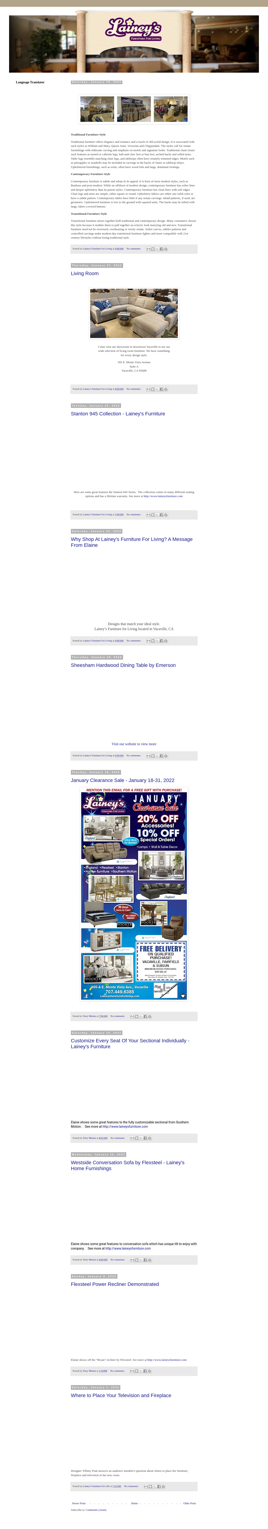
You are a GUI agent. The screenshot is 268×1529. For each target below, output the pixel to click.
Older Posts (189, 1503)
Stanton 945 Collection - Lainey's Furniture (118, 414)
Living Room (85, 273)
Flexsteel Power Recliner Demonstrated (115, 1284)
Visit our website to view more (134, 744)
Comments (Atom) (96, 1510)
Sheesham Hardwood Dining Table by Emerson (123, 665)
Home (134, 1503)
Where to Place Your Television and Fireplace (121, 1395)
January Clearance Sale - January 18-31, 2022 (122, 780)
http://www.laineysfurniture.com (163, 496)
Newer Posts (79, 1503)
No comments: (134, 248)
